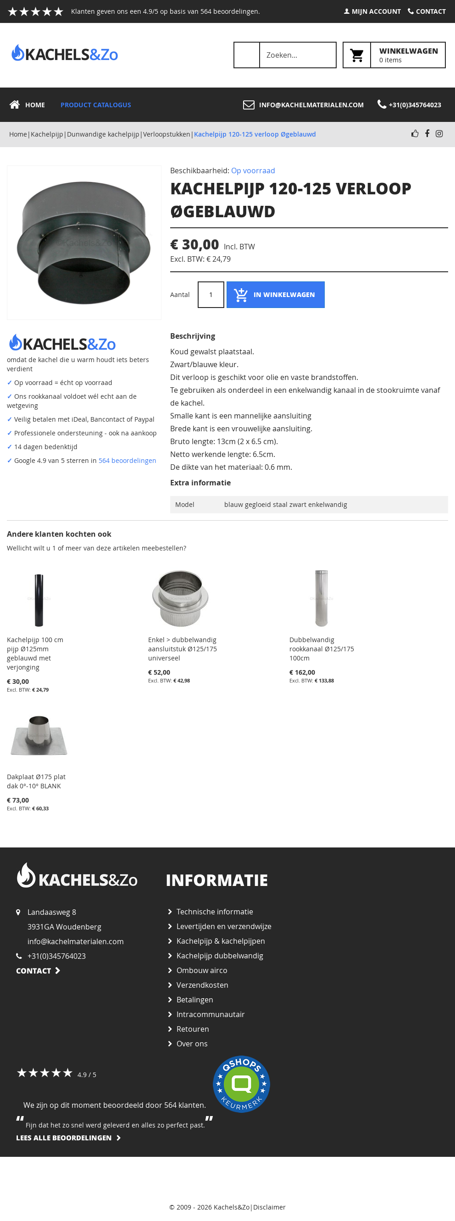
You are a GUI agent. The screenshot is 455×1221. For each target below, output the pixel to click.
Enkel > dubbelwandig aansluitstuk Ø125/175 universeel (182, 648)
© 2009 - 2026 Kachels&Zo (209, 1207)
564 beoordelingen (127, 460)
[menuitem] (29, 105)
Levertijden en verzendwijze (224, 926)
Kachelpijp (47, 134)
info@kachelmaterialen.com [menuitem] (311, 104)
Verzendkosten (202, 985)
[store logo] (64, 52)
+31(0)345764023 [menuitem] (415, 104)
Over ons (192, 1044)
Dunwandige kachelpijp (103, 134)
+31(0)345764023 (57, 956)
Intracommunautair (211, 1014)
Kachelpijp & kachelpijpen (221, 941)
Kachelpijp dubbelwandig (220, 956)
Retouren (193, 1029)
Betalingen (195, 1000)
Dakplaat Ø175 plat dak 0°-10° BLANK (36, 781)
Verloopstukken (166, 134)
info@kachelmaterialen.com (76, 941)
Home (18, 134)
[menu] (227, 105)
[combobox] (285, 55)
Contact (431, 11)
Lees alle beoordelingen (64, 1137)
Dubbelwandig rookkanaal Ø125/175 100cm (321, 648)
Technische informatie (215, 912)
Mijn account (376, 11)
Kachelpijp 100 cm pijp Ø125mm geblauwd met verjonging (35, 653)
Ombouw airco (202, 970)
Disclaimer (269, 1207)
